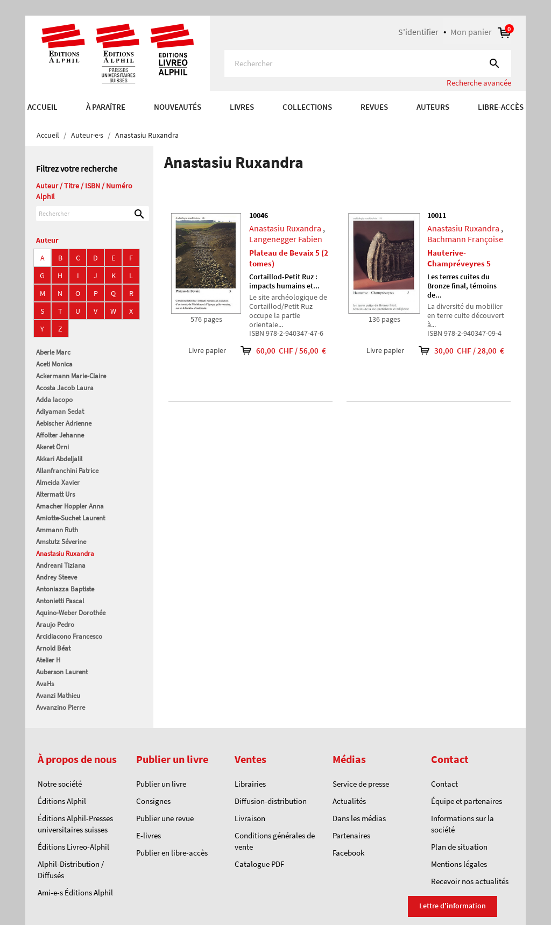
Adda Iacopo (54, 399)
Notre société (60, 784)
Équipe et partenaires (466, 801)
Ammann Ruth (57, 529)
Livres (242, 107)
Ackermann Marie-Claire (71, 375)
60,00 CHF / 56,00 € (276, 350)
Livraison (250, 818)
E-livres (148, 835)
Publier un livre (161, 784)
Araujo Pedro (55, 624)
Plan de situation (459, 847)
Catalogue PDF (259, 864)
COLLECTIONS (307, 107)
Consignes (153, 801)
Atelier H (48, 660)
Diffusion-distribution (271, 801)
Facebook (348, 853)
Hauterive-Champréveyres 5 (459, 258)
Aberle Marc (53, 352)
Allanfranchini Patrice (67, 470)
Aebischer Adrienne (63, 423)
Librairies (250, 784)
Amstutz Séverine (61, 541)
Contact (444, 784)
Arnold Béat (53, 648)
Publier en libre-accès (172, 853)
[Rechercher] (367, 63)
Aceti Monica (54, 364)
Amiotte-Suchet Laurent (70, 517)
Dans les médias (359, 818)
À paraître (105, 107)
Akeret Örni (52, 446)
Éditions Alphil (62, 801)
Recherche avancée (479, 82)
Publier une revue (165, 818)
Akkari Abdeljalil (59, 458)
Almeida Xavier (58, 482)
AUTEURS (432, 107)
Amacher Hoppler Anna (70, 506)
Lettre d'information (452, 905)
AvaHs (45, 683)
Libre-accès (501, 107)
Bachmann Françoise (465, 239)
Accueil (42, 107)
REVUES (374, 107)
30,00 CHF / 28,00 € (454, 350)
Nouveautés (177, 107)
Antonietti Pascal (60, 600)
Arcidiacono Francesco (69, 636)
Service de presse (361, 784)
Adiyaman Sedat (60, 411)
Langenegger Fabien (285, 239)
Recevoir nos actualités (469, 881)
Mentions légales (459, 864)
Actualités (349, 801)
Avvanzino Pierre (60, 707)
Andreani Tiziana (61, 565)
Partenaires (351, 835)
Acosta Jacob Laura (65, 387)
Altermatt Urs (55, 494)
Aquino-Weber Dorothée (70, 612)
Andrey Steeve (56, 577)
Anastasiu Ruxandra (65, 553)
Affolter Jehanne (60, 435)
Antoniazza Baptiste (65, 589)
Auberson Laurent (62, 671)
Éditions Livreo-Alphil (73, 847)
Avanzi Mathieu (58, 695)
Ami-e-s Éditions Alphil (75, 892)
